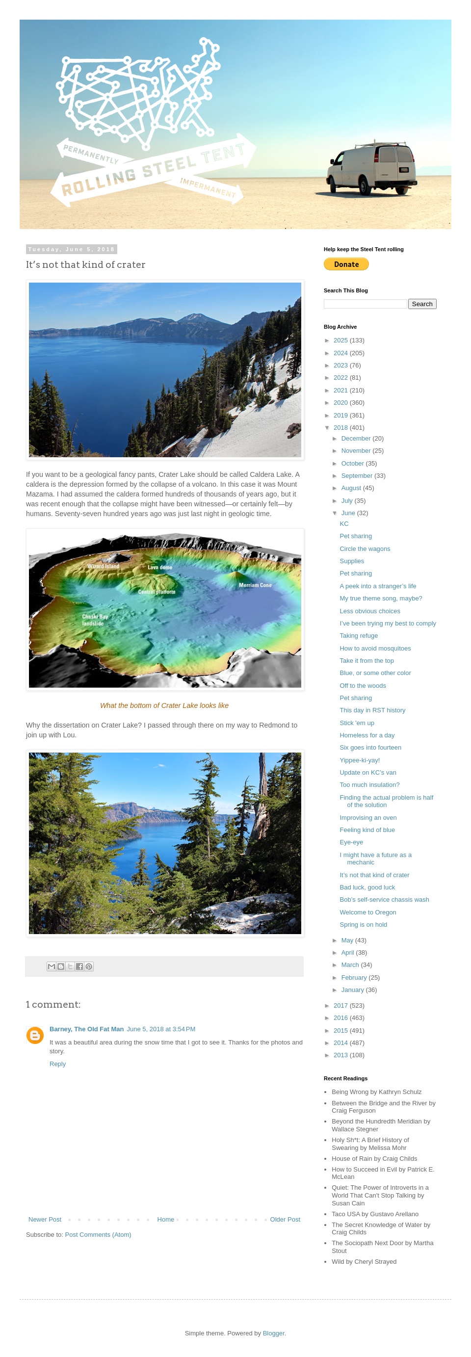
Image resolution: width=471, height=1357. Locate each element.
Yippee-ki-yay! (360, 760)
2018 (342, 427)
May (348, 940)
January (353, 989)
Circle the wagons (365, 548)
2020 (342, 402)
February (355, 977)
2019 (342, 415)
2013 (342, 1055)
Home (166, 1219)
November (357, 450)
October (353, 463)
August (352, 488)
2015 (342, 1030)
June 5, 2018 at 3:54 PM (161, 1029)
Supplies (352, 561)
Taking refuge (359, 635)
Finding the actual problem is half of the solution (386, 801)
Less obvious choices (370, 611)
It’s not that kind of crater (374, 875)
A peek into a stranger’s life (378, 586)
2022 (342, 377)
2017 (342, 1005)
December (357, 438)
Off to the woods (363, 685)
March (351, 964)
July (348, 500)
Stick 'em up (357, 723)
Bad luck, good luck (367, 887)
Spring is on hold (363, 924)
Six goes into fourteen (370, 747)
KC (344, 523)
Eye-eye (351, 842)
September (357, 475)
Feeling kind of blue (367, 830)
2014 (342, 1042)
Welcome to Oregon (368, 912)
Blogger (274, 1333)
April (348, 952)
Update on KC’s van (368, 772)
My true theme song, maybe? (381, 598)
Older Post (285, 1219)
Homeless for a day (367, 735)
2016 (342, 1017)
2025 (342, 340)
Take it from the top (367, 660)
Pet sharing (356, 536)
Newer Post (44, 1219)
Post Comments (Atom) (98, 1234)
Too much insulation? (369, 784)
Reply (58, 1064)
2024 (342, 353)
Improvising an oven (368, 817)
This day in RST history (372, 710)
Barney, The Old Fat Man (87, 1029)
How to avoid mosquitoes (375, 648)
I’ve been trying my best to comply (388, 623)
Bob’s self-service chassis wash (384, 899)
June (349, 513)
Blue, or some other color (375, 673)
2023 (342, 365)
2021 (342, 390)
